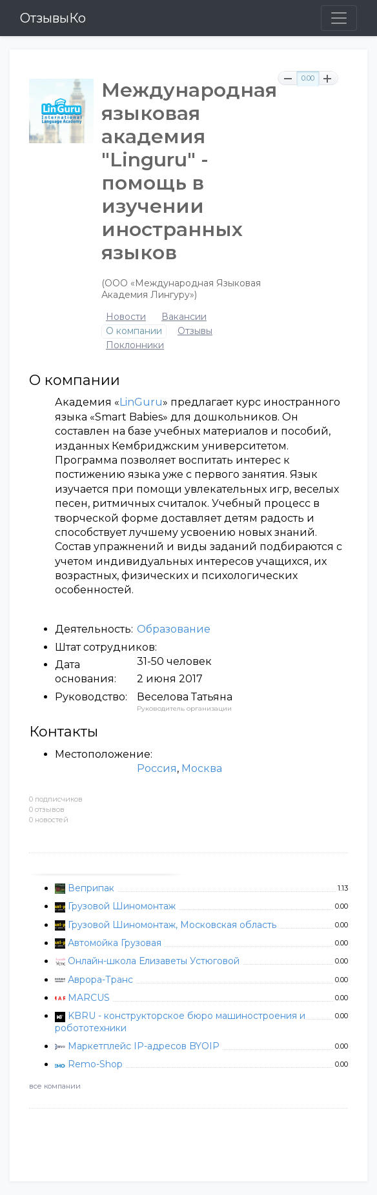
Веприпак (91, 888)
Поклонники (135, 345)
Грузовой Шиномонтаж (122, 906)
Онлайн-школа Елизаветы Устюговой (153, 961)
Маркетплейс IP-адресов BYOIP (143, 1046)
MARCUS (89, 997)
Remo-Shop (95, 1064)
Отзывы (195, 331)
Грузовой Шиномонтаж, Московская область (172, 925)
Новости (126, 317)
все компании (55, 1086)
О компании (134, 331)
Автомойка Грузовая (114, 943)
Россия (157, 768)
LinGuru (141, 402)
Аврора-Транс (100, 979)
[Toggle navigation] (339, 18)
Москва (201, 768)
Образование (173, 629)
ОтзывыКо (53, 18)
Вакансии (184, 317)
